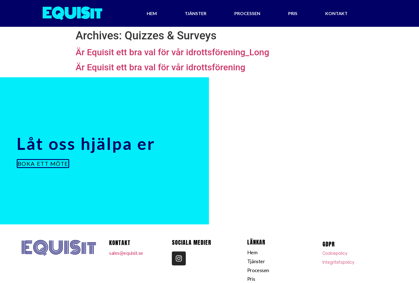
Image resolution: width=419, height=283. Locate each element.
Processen (247, 13)
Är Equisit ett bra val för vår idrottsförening (160, 67)
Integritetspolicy (338, 262)
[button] (43, 163)
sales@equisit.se (126, 253)
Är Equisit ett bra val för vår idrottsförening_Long (172, 52)
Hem (152, 13)
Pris (292, 13)
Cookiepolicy (335, 253)
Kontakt (336, 13)
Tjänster (195, 13)
